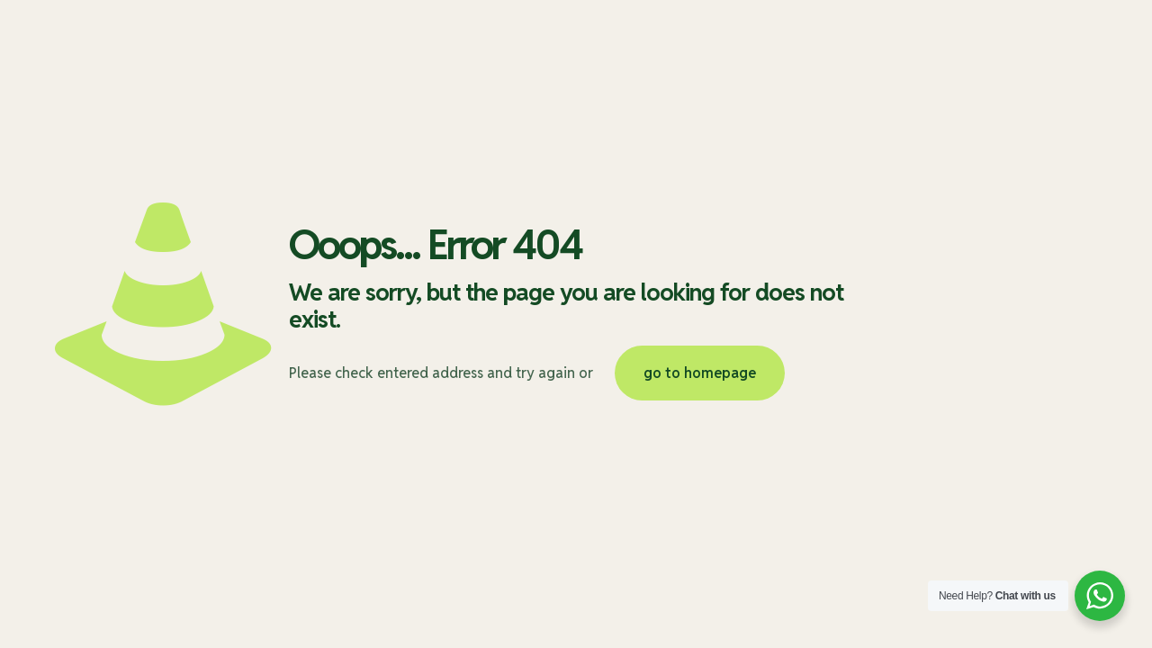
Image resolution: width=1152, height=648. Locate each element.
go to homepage (700, 373)
